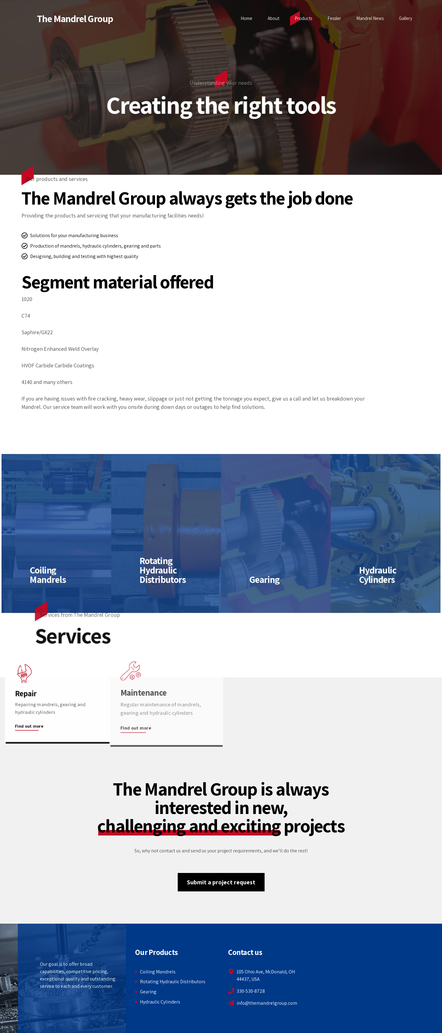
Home (246, 18)
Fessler (334, 18)
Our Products (156, 952)
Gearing (148, 991)
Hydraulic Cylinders (160, 1002)
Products (303, 18)
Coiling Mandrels (158, 971)
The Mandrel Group (75, 18)
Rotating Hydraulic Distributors (172, 981)
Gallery (405, 18)
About (273, 18)
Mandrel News (370, 18)
